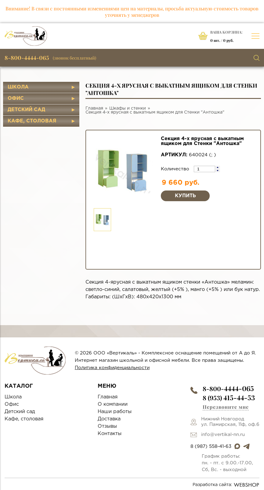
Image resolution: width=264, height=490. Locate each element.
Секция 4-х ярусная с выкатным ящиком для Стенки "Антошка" (154, 112)
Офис (16, 98)
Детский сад (26, 109)
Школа (18, 87)
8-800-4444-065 (27, 57)
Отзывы (107, 426)
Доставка (109, 419)
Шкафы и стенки (127, 108)
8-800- (228, 388)
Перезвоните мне (226, 407)
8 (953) (229, 398)
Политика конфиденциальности (112, 368)
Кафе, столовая (32, 121)
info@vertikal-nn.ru (223, 435)
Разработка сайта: (226, 485)
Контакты (109, 433)
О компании (113, 404)
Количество (176, 169)
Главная (94, 108)
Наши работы (115, 411)
